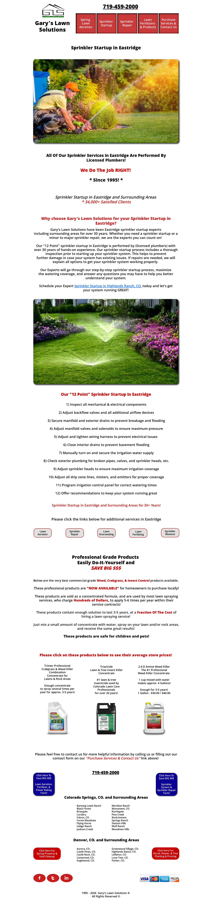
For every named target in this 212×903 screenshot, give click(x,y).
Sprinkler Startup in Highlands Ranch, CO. (108, 285)
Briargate (82, 811)
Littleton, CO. (119, 854)
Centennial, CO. (85, 857)
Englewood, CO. (86, 860)
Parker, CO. (118, 860)
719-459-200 (119, 6)
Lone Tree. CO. (120, 857)
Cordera (81, 814)
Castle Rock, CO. (86, 854)
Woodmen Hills (120, 829)
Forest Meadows (86, 820)
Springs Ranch (120, 820)
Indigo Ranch (84, 826)
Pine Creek (118, 814)
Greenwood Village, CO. (125, 848)
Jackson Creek (85, 829)
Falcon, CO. (83, 817)
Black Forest (84, 808)
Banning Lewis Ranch (89, 805)
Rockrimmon (119, 817)
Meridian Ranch (121, 805)
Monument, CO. (121, 808)
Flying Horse (84, 823)
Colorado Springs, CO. (84, 797)
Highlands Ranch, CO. (124, 851)
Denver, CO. (84, 839)
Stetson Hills (119, 823)
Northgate (118, 811)
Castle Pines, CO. (86, 851)
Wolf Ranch (118, 826)
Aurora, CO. (83, 848)
